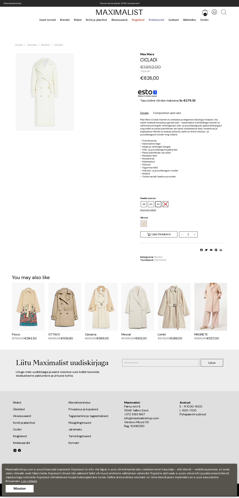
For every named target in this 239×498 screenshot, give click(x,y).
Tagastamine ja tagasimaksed (88, 416)
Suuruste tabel (148, 209)
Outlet (204, 19)
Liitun (212, 363)
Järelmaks (75, 429)
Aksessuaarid (119, 19)
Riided (77, 19)
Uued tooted (47, 19)
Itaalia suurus (148, 198)
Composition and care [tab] (167, 113)
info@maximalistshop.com (141, 418)
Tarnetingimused (80, 436)
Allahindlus (189, 19)
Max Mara (147, 54)
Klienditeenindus (12, 3)
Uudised (174, 19)
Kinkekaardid (156, 19)
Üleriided (32, 44)
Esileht (19, 44)
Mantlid (45, 44)
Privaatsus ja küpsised (83, 409)
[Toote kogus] (188, 234)
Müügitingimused (80, 423)
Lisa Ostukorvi (158, 234)
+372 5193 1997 (134, 414)
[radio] (144, 204)
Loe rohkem (29, 481)
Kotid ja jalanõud (96, 19)
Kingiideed (138, 19)
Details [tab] (144, 113)
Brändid (64, 19)
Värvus (144, 217)
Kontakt (74, 443)
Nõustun (20, 488)
